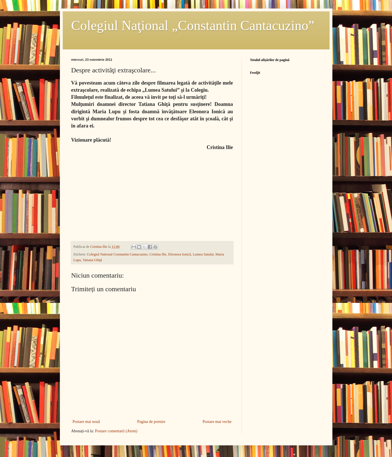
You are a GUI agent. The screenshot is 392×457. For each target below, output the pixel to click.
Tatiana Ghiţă (92, 260)
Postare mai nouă (86, 422)
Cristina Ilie (157, 254)
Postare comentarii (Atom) (116, 431)
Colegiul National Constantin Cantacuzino (117, 254)
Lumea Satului (203, 254)
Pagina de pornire (151, 422)
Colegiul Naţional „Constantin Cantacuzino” (193, 25)
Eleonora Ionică (179, 254)
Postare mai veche (217, 422)
